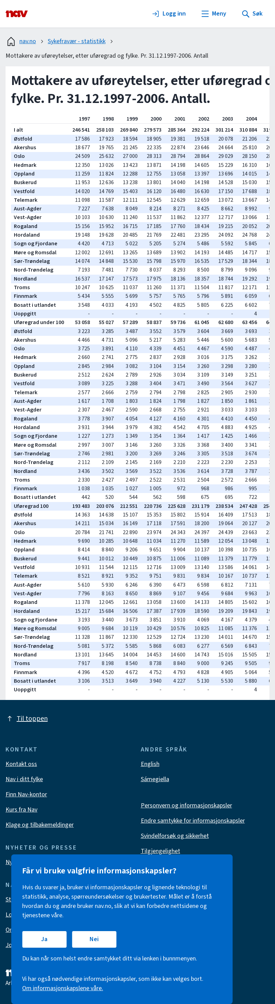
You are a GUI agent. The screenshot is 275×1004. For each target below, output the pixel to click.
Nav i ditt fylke (24, 779)
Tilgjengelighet (160, 851)
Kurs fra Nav (21, 809)
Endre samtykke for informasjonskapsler (193, 820)
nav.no (21, 41)
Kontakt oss (21, 764)
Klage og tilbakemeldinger (40, 825)
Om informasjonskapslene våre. (62, 988)
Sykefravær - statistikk (77, 41)
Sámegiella (155, 779)
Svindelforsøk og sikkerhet (175, 836)
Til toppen (27, 718)
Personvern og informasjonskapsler (186, 805)
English (150, 764)
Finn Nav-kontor (26, 794)
